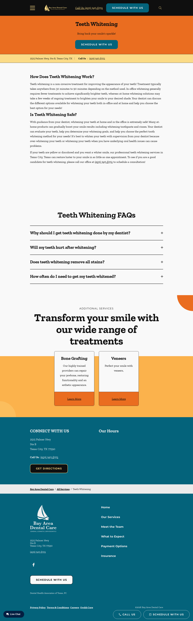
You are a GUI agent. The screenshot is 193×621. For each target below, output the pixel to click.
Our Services (110, 517)
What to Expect (112, 536)
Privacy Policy (38, 607)
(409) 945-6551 (97, 58)
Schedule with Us (127, 7)
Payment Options (114, 546)
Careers (74, 607)
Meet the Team (112, 526)
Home (105, 507)
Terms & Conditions (58, 607)
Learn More (74, 399)
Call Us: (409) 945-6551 (89, 8)
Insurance (108, 556)
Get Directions (49, 468)
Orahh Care (86, 607)
